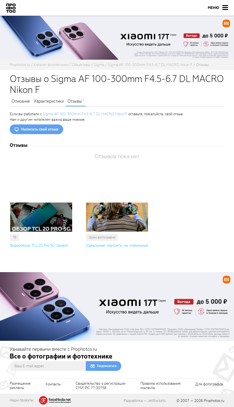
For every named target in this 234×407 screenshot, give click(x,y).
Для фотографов (209, 384)
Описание (21, 101)
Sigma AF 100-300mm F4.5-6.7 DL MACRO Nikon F (85, 114)
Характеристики (49, 101)
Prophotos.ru (214, 400)
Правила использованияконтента (160, 386)
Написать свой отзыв (39, 129)
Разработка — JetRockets (145, 400)
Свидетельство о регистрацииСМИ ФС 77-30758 (100, 386)
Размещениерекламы (20, 386)
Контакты (53, 384)
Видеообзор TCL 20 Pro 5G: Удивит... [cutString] (40, 245)
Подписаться (106, 366)
